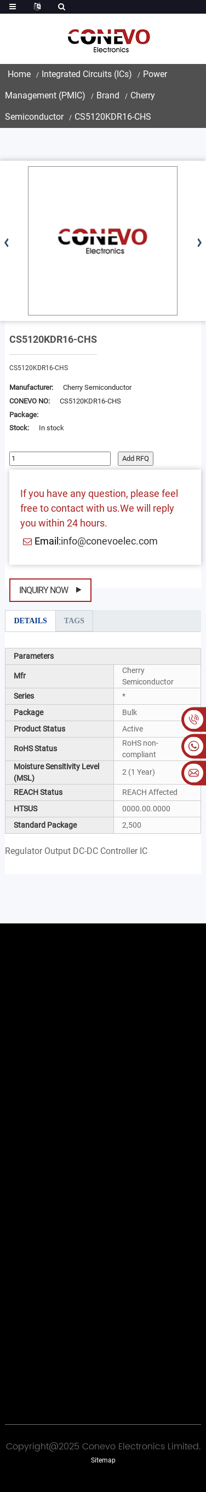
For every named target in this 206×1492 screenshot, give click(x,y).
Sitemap (103, 1460)
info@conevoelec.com (109, 541)
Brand (107, 95)
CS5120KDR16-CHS (113, 117)
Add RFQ (135, 458)
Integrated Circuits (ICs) (87, 74)
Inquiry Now (43, 590)
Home (19, 74)
